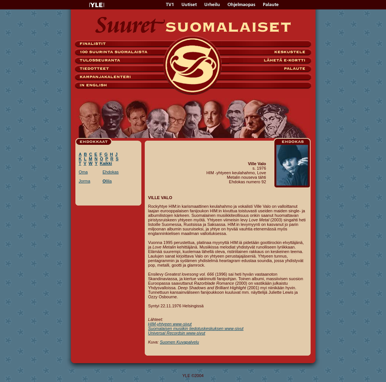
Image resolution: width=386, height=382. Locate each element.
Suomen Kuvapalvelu (179, 342)
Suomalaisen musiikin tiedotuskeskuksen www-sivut (196, 328)
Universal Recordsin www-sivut (176, 333)
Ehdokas (111, 172)
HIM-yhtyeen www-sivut (170, 324)
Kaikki (106, 163)
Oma (83, 172)
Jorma (84, 181)
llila (107, 181)
